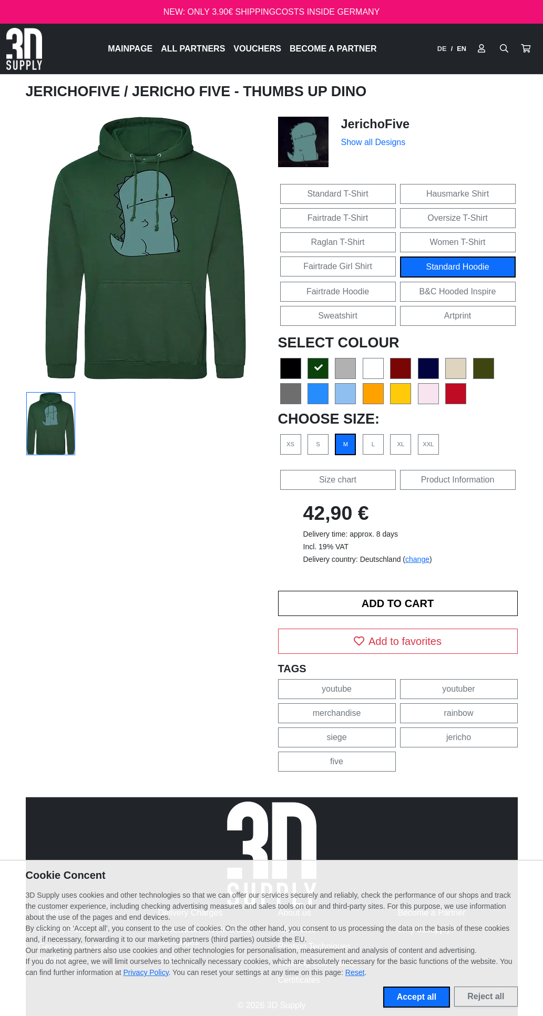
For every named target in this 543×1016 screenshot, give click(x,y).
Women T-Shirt (457, 242)
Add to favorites (398, 641)
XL (400, 444)
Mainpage (130, 48)
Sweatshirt (337, 315)
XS (290, 444)
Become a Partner (333, 48)
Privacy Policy (146, 972)
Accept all (417, 996)
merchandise (337, 713)
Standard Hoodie (457, 266)
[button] (526, 48)
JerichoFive (75, 91)
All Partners (193, 48)
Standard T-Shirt (337, 193)
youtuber (458, 688)
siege (336, 737)
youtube (337, 688)
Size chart (337, 479)
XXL (428, 444)
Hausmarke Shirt (457, 193)
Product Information (458, 479)
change (417, 559)
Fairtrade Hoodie (337, 291)
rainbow (458, 713)
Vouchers (257, 48)
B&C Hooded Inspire (457, 291)
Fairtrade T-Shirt (338, 217)
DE (442, 49)
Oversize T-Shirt (457, 217)
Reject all (485, 996)
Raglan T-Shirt (338, 242)
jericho (458, 737)
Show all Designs (373, 142)
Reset (355, 972)
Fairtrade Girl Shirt (337, 266)
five (336, 761)
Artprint (458, 315)
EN (461, 49)
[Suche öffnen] (504, 48)
